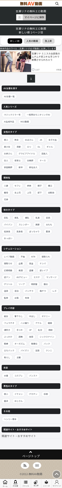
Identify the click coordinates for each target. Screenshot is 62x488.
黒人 (6, 393)
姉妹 (29, 185)
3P (30, 329)
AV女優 (15, 483)
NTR (33, 256)
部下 (40, 192)
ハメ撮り (25, 323)
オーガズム (20, 343)
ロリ (29, 146)
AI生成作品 (9, 121)
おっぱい (8, 238)
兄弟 (6, 199)
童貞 (6, 400)
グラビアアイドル (27, 153)
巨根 (46, 393)
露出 (46, 284)
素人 (6, 139)
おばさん (29, 139)
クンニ (49, 350)
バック (47, 343)
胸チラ (43, 290)
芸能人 (44, 153)
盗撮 (31, 270)
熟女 (17, 139)
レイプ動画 (9, 256)
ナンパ (43, 263)
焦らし (7, 357)
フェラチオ (9, 323)
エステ (37, 277)
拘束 (27, 297)
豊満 (48, 231)
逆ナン (7, 277)
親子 (40, 185)
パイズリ (25, 350)
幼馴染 (51, 192)
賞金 (31, 263)
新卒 (21, 167)
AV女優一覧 (9, 96)
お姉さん (8, 153)
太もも (49, 224)
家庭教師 (8, 167)
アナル (38, 323)
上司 (29, 192)
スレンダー (24, 224)
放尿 (31, 336)
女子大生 (52, 139)
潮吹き (7, 329)
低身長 (7, 231)
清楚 (19, 146)
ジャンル (25, 483)
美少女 (7, 146)
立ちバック (9, 350)
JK (41, 139)
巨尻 (48, 217)
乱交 (40, 329)
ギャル (50, 146)
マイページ (57, 483)
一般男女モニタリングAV (38, 114)
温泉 (6, 290)
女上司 (18, 192)
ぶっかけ (8, 336)
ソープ (22, 284)
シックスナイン (47, 336)
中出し (32, 316)
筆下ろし (19, 316)
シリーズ (46, 483)
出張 (17, 297)
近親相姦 (8, 270)
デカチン (33, 393)
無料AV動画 (35, 474)
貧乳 (17, 217)
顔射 (50, 329)
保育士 (18, 160)
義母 (6, 192)
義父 (50, 185)
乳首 (38, 217)
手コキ (20, 329)
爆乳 (27, 217)
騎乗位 (34, 343)
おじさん (19, 400)
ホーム (5, 483)
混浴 (17, 290)
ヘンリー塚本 (10, 419)
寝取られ (46, 256)
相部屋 (34, 284)
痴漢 (21, 270)
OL (39, 146)
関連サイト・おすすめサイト (19, 436)
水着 (6, 375)
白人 (6, 160)
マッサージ (51, 277)
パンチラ (29, 290)
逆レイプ (44, 270)
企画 (21, 263)
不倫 (23, 256)
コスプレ (19, 375)
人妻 (6, 185)
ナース (43, 160)
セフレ (18, 185)
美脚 (37, 224)
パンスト (33, 375)
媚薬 (50, 323)
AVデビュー (22, 277)
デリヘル (8, 284)
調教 (21, 336)
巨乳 (6, 217)
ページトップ (31, 456)
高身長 (20, 231)
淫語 (37, 350)
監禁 (6, 297)
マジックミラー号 (12, 114)
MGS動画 (25, 121)
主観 (19, 357)
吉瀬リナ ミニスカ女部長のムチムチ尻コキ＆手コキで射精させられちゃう (46, 56)
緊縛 (6, 343)
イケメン (19, 393)
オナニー (46, 316)
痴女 (6, 316)
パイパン (8, 224)
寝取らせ (8, 263)
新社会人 (33, 167)
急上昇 (36, 483)
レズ (54, 290)
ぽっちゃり (34, 231)
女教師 (30, 160)
